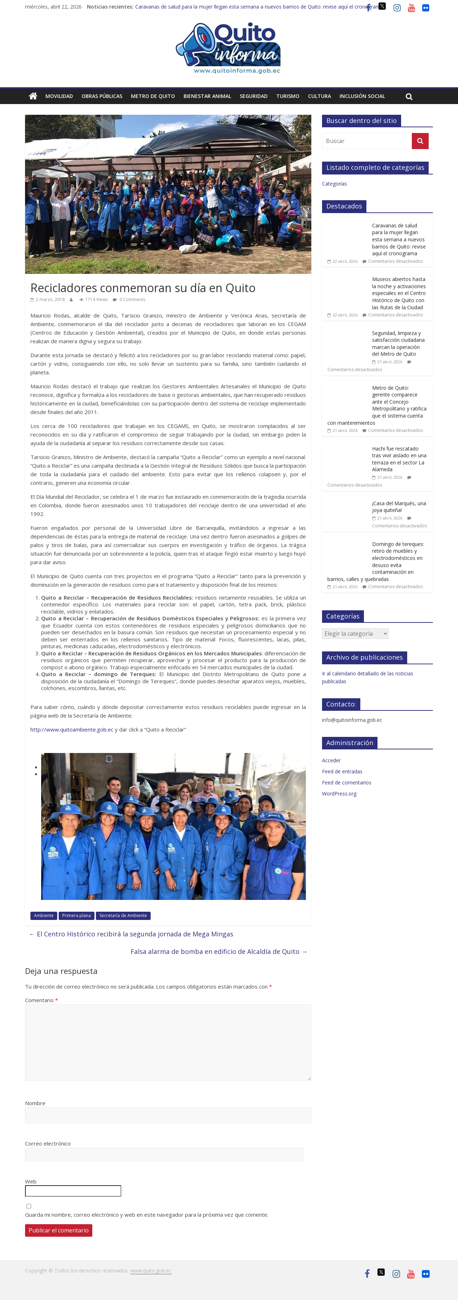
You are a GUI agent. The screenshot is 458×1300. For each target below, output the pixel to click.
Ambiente (44, 915)
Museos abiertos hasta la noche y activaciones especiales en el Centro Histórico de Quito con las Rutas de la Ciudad (399, 293)
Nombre (35, 1103)
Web (30, 1181)
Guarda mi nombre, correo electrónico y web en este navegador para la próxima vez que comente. (146, 1214)
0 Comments (129, 299)
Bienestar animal (207, 96)
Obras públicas (102, 96)
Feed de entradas (342, 771)
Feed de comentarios (346, 782)
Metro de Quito (153, 96)
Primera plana (76, 915)
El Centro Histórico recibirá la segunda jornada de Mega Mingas (131, 934)
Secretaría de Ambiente (123, 915)
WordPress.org (339, 793)
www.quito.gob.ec (150, 1270)
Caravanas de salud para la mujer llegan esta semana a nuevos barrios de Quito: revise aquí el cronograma (259, 6)
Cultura (319, 96)
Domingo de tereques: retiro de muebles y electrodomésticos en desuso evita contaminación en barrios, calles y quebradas (375, 561)
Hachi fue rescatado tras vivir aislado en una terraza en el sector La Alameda (399, 459)
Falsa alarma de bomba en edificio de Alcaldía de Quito (219, 951)
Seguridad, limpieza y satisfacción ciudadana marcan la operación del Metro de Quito (398, 344)
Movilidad (59, 96)
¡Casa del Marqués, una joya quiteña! (399, 507)
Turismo (287, 96)
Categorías (334, 183)
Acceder (331, 760)
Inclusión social (362, 96)
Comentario (41, 1000)
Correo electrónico (48, 1143)
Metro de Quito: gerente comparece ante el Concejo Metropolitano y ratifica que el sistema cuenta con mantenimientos (377, 405)
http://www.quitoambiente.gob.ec (71, 729)
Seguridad (254, 96)
